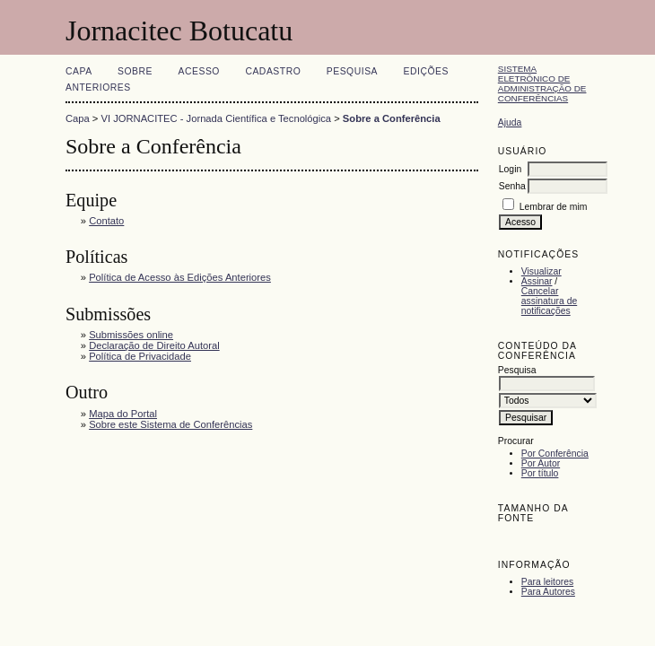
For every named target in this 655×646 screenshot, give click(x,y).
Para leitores (547, 582)
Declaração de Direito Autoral (154, 345)
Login (510, 169)
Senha (512, 186)
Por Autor (540, 463)
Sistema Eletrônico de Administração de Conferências (542, 83)
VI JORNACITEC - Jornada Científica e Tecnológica (216, 118)
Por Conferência (555, 453)
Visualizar (541, 271)
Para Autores (548, 592)
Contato (106, 220)
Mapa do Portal (123, 413)
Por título (540, 473)
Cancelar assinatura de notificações (549, 301)
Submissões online (131, 334)
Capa (79, 71)
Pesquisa (352, 71)
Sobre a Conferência (392, 118)
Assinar (537, 281)
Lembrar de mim (554, 207)
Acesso (199, 71)
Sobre (135, 71)
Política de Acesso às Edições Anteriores (180, 277)
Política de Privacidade (140, 356)
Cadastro (273, 71)
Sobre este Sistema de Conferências (170, 424)
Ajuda (510, 122)
